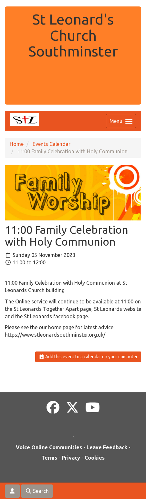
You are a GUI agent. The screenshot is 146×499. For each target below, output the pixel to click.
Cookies (95, 458)
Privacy (71, 458)
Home (17, 144)
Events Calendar (51, 144)
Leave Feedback (107, 447)
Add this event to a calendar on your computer (88, 356)
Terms (49, 458)
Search (37, 491)
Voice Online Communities (49, 447)
